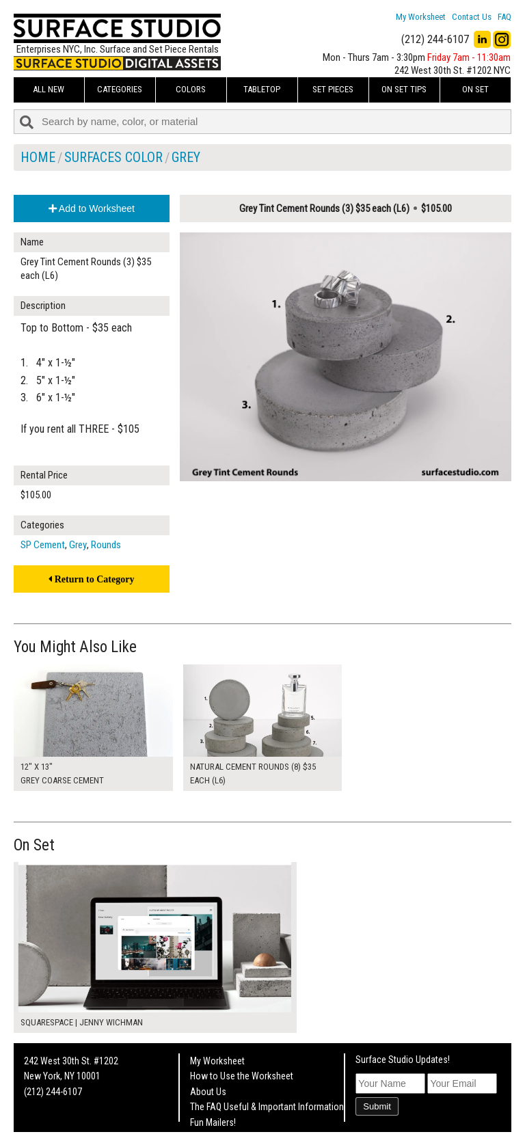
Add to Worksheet (92, 208)
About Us (208, 1091)
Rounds (106, 545)
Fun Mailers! (213, 1122)
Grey (186, 157)
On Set (475, 89)
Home (38, 157)
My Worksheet (421, 17)
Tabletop (261, 89)
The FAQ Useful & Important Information (267, 1106)
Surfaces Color (113, 157)
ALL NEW (48, 89)
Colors (191, 89)
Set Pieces (332, 89)
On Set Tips (404, 89)
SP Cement (43, 545)
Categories (119, 89)
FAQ (504, 17)
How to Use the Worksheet (241, 1075)
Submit (376, 1106)
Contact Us (472, 17)
